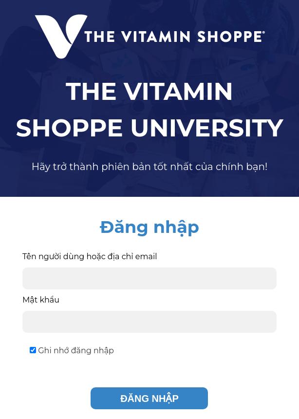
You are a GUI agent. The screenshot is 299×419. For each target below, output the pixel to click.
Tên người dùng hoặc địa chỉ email (89, 256)
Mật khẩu (40, 300)
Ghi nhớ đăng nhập (72, 350)
